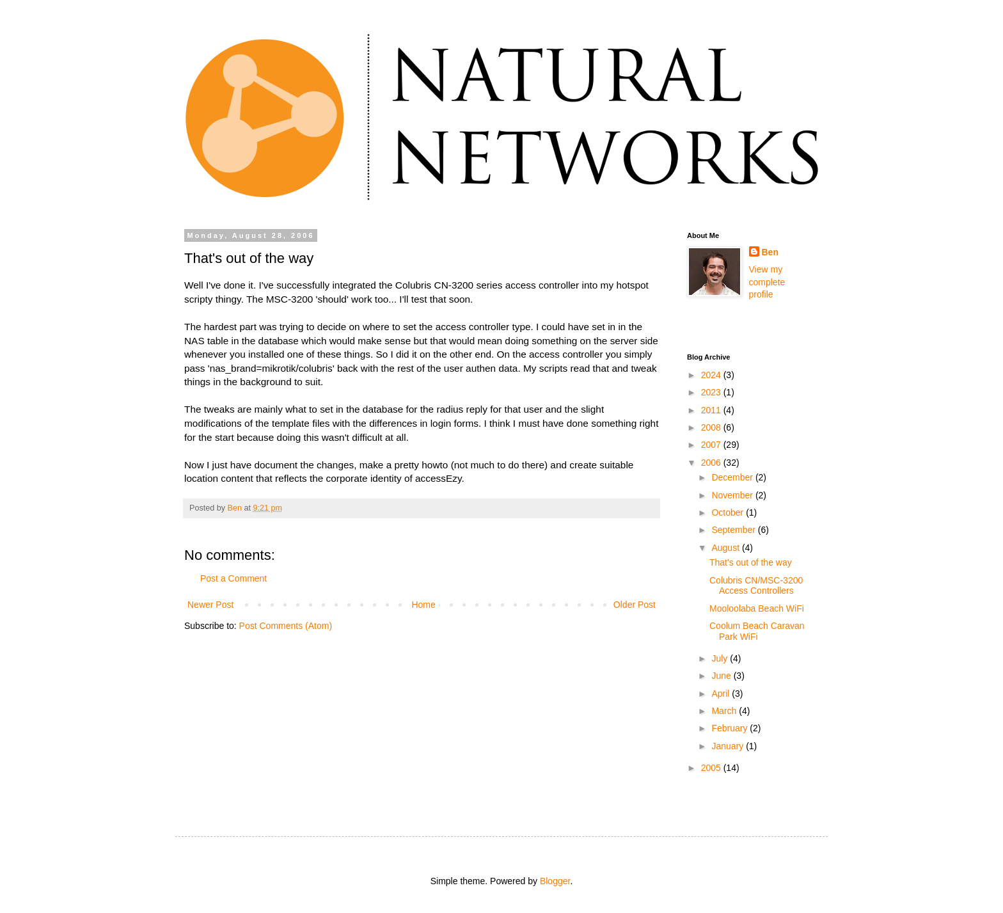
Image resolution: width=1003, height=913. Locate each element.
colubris (316, 368)
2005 (712, 768)
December (733, 477)
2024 (712, 375)
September (734, 530)
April (721, 693)
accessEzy (438, 478)
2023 (712, 392)
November (733, 495)
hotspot (632, 285)
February (730, 728)
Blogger (555, 881)
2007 (712, 445)
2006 (712, 462)
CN (441, 285)
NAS (194, 340)
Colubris (413, 285)
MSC (277, 299)
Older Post (634, 604)
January (728, 746)
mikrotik (279, 368)
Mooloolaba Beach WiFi (756, 608)
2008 (712, 427)
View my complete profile (767, 281)
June (722, 676)
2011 (712, 410)
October (728, 512)
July (720, 658)
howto (435, 464)
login (441, 423)
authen (481, 368)
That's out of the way (750, 562)
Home (423, 604)
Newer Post (210, 604)
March (725, 711)
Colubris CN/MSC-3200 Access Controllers (756, 585)
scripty (198, 299)
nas (218, 368)
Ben (770, 252)
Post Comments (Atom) (285, 626)
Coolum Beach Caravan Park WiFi (757, 631)
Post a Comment (233, 578)
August (726, 548)
